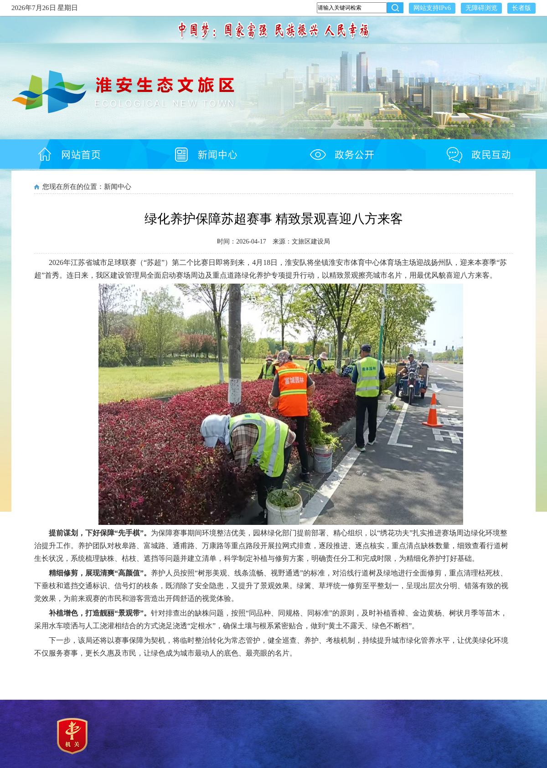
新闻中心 (117, 186)
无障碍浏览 (481, 8)
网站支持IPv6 (432, 8)
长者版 (521, 8)
